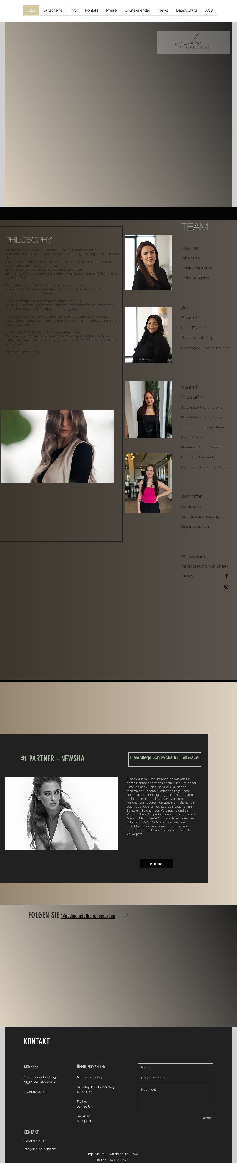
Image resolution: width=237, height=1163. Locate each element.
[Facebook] (226, 576)
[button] (57, 446)
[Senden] (207, 1117)
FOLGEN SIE (44, 915)
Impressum (95, 1154)
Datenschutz (118, 1154)
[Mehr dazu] (156, 863)
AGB (136, 1154)
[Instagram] (226, 586)
